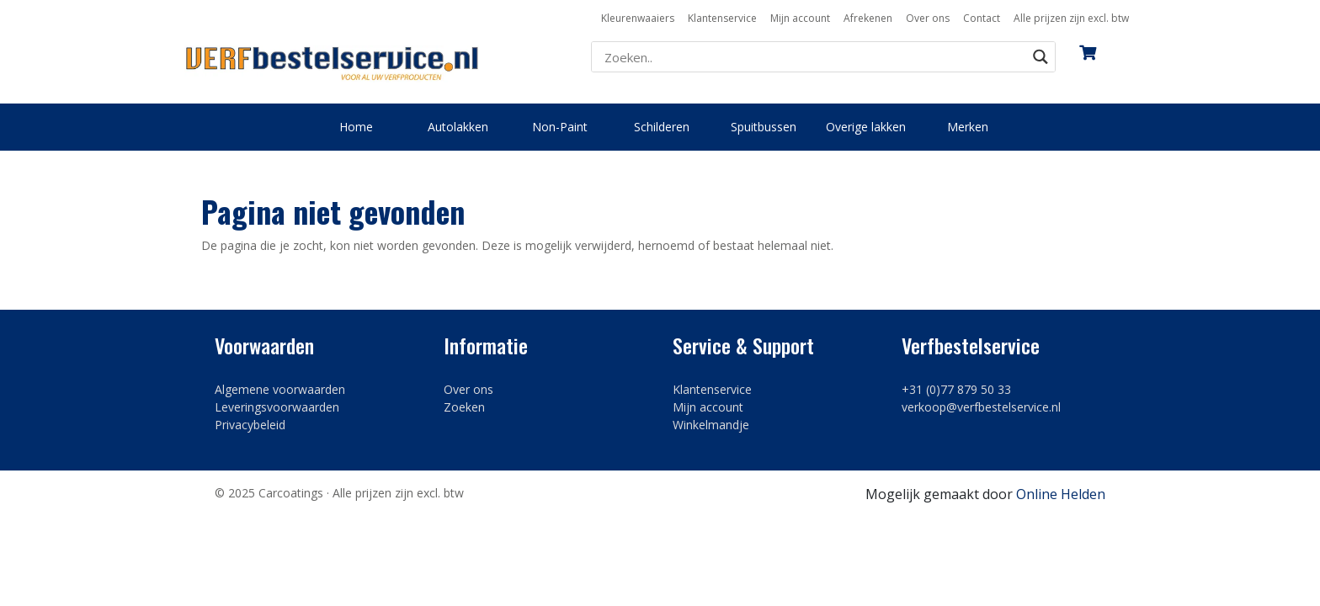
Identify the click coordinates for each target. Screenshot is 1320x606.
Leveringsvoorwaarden (277, 407)
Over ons (928, 18)
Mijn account (800, 18)
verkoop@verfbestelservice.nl (981, 407)
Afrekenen (868, 18)
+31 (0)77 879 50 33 (956, 389)
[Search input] (812, 57)
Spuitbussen (763, 127)
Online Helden (1060, 494)
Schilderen (661, 127)
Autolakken (458, 127)
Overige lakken (866, 127)
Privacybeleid (250, 425)
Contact (981, 18)
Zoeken (464, 407)
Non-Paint (560, 127)
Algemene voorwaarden (280, 389)
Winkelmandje (711, 425)
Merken (967, 127)
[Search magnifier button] (1040, 57)
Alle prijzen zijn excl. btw (1071, 18)
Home (356, 127)
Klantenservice (722, 18)
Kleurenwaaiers (637, 18)
